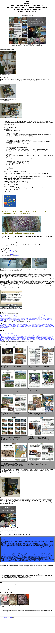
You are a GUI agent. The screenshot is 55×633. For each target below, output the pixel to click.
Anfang (11, 617)
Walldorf (11, 250)
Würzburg (11, 252)
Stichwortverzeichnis (11, 165)
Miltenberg (17, 255)
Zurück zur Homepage (3, 617)
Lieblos (11, 254)
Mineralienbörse (12, 251)
